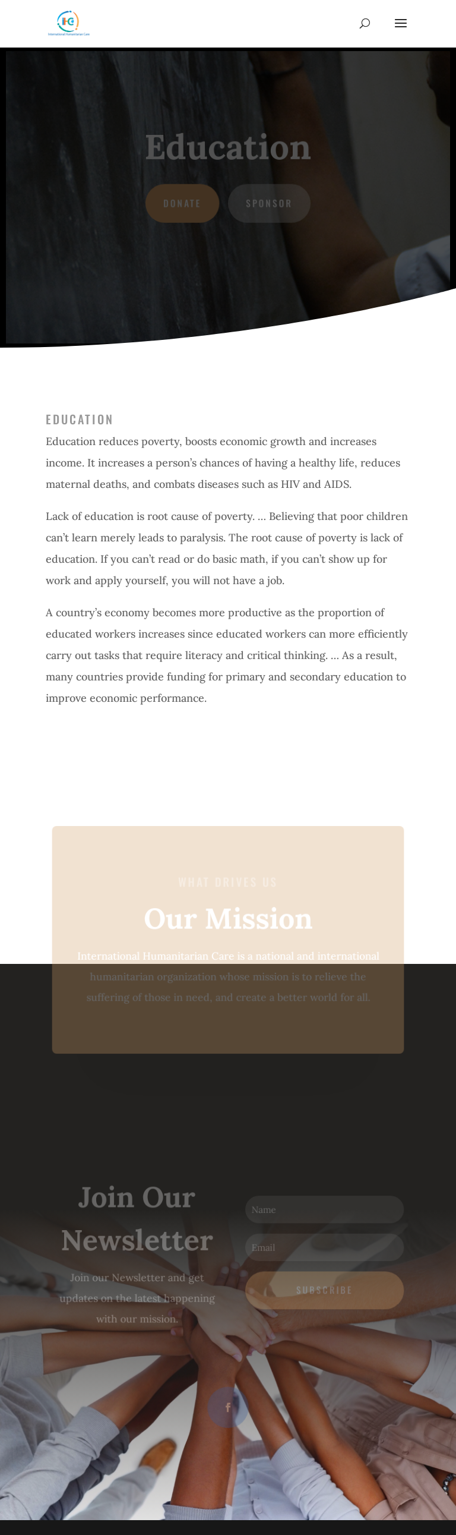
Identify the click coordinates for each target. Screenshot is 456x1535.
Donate (182, 203)
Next (71, 741)
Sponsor (269, 203)
